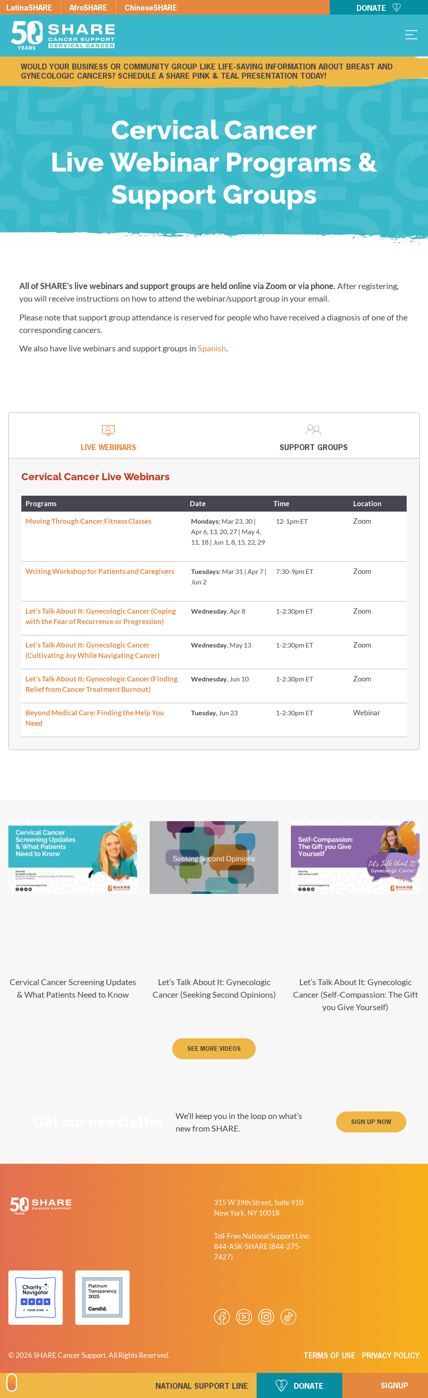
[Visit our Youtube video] (244, 1317)
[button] (214, 1048)
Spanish (212, 348)
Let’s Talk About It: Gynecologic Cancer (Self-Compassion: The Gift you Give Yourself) (355, 994)
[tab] (108, 435)
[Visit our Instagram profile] (266, 1317)
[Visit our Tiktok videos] (288, 1317)
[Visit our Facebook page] (222, 1317)
